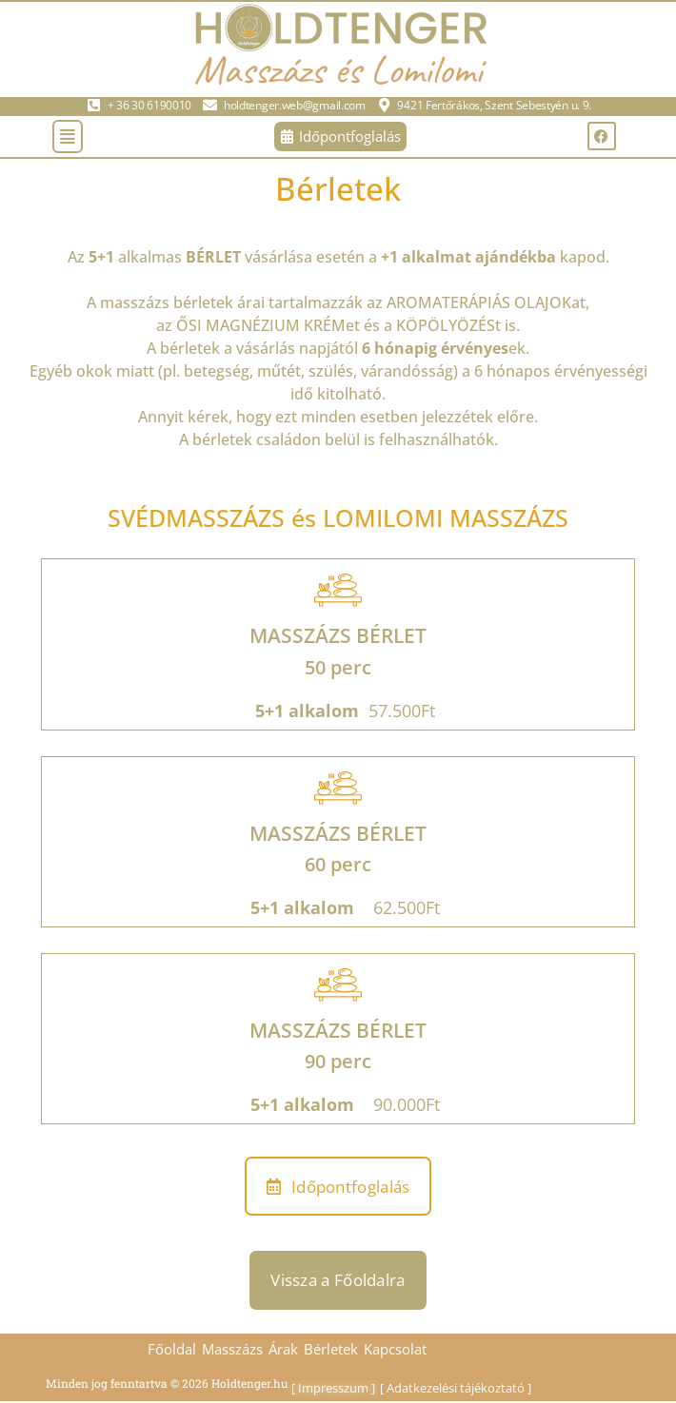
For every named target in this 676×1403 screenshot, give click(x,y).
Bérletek (331, 1348)
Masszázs (232, 1348)
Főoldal (172, 1348)
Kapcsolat (395, 1348)
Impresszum (333, 1387)
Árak (283, 1348)
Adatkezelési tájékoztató (456, 1387)
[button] (68, 136)
